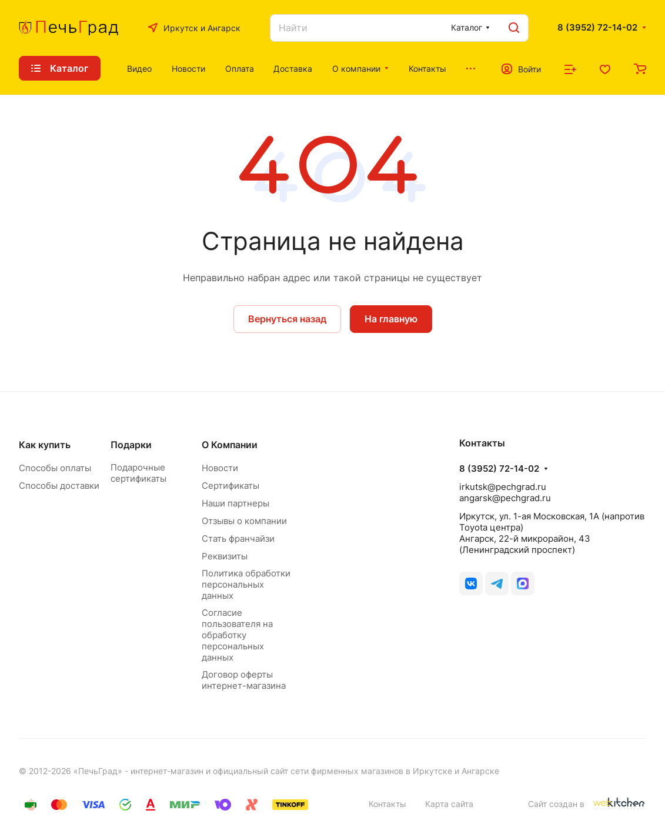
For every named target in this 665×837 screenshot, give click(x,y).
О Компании (230, 445)
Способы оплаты (55, 467)
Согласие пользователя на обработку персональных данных (237, 635)
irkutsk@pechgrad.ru (502, 486)
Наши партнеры (235, 503)
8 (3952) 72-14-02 (597, 27)
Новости (220, 467)
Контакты (387, 804)
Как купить (45, 445)
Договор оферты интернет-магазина (244, 680)
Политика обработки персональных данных (246, 584)
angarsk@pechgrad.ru (505, 497)
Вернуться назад (287, 319)
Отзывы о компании (244, 520)
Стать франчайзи (238, 538)
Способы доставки (59, 485)
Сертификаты (230, 485)
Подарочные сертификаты (138, 473)
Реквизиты (225, 556)
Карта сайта (449, 804)
